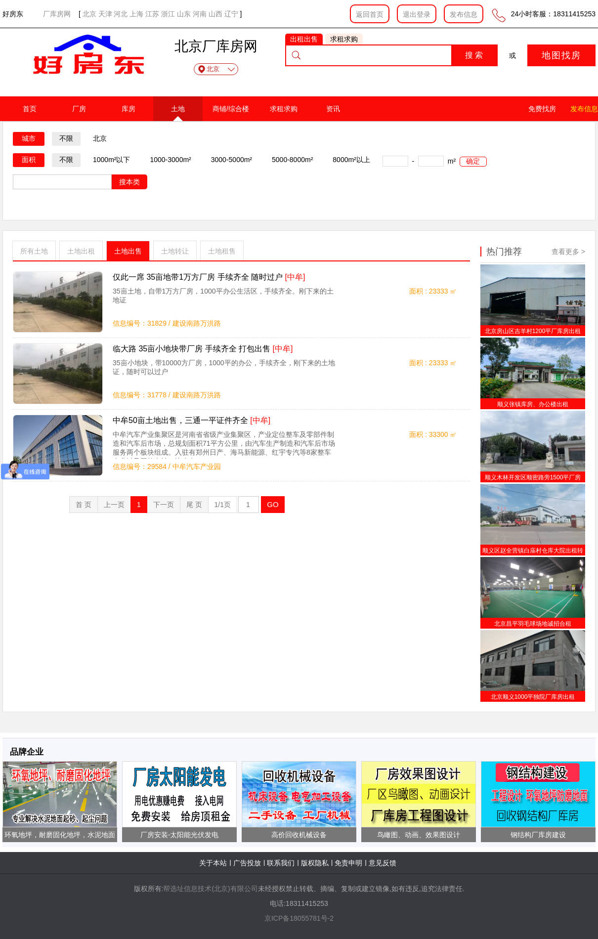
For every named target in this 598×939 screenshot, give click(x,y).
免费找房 (542, 109)
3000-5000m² (231, 160)
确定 (473, 161)
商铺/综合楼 (231, 109)
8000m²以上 (351, 160)
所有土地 (34, 251)
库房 (128, 109)
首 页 (83, 505)
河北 (121, 14)
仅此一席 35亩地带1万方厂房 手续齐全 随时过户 (209, 277)
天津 (105, 14)
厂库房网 (57, 14)
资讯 (333, 109)
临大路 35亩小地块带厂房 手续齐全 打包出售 (203, 348)
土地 (178, 109)
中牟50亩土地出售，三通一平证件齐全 (191, 420)
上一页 (114, 505)
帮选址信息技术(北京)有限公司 (210, 889)
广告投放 (247, 863)
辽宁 (231, 14)
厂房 (79, 109)
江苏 (152, 14)
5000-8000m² (292, 160)
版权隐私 (315, 863)
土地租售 (222, 251)
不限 (66, 138)
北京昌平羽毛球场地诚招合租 (532, 623)
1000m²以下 (111, 160)
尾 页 (194, 505)
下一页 (163, 505)
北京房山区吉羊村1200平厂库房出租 (533, 331)
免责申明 (348, 863)
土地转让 (175, 251)
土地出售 (128, 251)
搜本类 (129, 182)
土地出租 (81, 251)
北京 (89, 14)
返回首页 (370, 14)
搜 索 (474, 55)
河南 (200, 14)
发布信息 (463, 14)
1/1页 (222, 505)
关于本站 (213, 863)
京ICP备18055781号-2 (299, 918)
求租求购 (284, 109)
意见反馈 (382, 863)
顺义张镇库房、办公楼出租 (532, 404)
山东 (184, 14)
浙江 (168, 14)
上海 (136, 14)
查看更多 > (568, 252)
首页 (30, 109)
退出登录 (416, 14)
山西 (215, 14)
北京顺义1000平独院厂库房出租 (533, 696)
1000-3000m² (170, 160)
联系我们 (281, 863)
